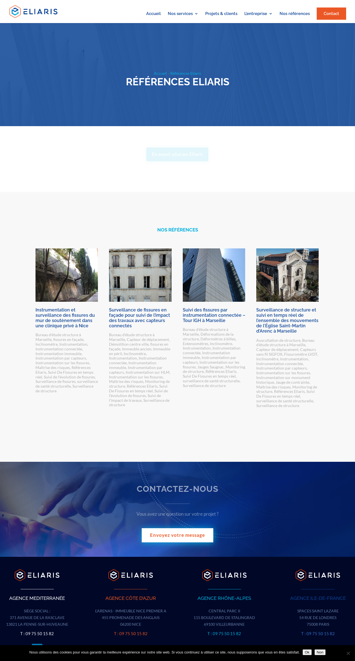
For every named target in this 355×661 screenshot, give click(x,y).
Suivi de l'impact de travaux (135, 398)
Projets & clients (221, 14)
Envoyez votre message (177, 535)
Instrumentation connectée (59, 348)
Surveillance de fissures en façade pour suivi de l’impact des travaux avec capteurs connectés (139, 318)
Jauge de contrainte (292, 382)
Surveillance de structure (204, 385)
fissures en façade (68, 339)
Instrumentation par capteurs (61, 358)
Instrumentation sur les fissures (62, 362)
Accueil (153, 14)
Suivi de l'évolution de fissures (69, 377)
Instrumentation (73, 344)
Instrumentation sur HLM (147, 372)
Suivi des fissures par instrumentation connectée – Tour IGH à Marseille (214, 315)
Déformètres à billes (218, 338)
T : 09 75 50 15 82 (37, 633)
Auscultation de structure (278, 340)
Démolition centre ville (129, 344)
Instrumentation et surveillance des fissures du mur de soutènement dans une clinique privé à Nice (65, 318)
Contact (331, 13)
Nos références (295, 14)
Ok (307, 652)
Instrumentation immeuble (59, 353)
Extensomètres (195, 343)
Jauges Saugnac (210, 367)
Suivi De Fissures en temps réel (138, 388)
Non (320, 652)
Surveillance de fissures (55, 381)
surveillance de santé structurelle (67, 383)
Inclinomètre (47, 344)
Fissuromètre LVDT (300, 354)
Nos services (180, 14)
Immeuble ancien (136, 348)
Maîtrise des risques (53, 367)
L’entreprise (255, 14)
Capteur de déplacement (148, 339)
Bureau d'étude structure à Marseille (285, 342)
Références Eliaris (142, 386)
